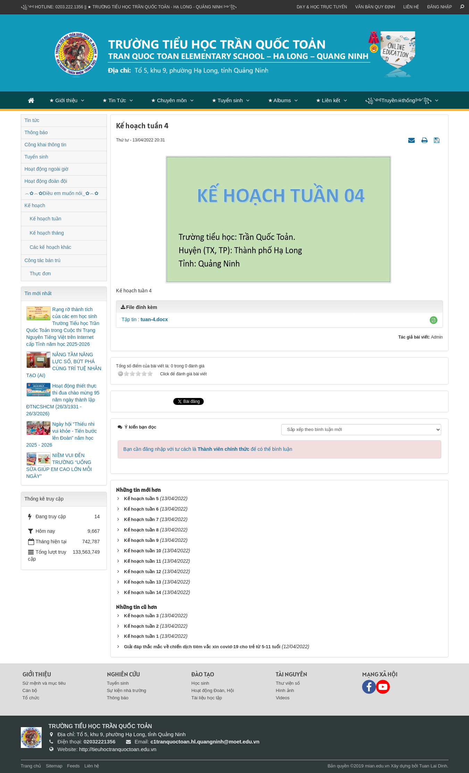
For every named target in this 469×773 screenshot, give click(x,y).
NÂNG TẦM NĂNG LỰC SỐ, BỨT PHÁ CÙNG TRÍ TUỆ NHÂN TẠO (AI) (63, 365)
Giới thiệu (37, 674)
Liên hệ (411, 7)
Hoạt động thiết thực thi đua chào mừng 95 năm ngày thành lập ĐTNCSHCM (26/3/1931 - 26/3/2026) (63, 399)
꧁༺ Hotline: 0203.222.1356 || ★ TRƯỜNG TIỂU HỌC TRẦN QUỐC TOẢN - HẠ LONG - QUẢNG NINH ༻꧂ (129, 7)
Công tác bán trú (43, 260)
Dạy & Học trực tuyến (322, 7)
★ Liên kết (328, 100)
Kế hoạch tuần (45, 218)
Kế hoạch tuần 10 (142, 550)
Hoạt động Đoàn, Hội (212, 690)
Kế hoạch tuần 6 (141, 509)
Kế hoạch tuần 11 (142, 561)
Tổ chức (31, 697)
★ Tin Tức (114, 100)
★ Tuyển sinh (227, 100)
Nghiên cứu (123, 674)
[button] (433, 320)
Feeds (73, 765)
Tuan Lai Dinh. (433, 765)
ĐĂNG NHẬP (439, 7)
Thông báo (36, 132)
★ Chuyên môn (168, 100)
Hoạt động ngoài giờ (47, 169)
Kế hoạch (35, 205)
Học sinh (200, 683)
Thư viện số (288, 683)
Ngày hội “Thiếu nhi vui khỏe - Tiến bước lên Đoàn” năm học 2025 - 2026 (61, 434)
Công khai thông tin (46, 144)
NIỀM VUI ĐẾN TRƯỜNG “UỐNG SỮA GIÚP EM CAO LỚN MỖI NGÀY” (59, 466)
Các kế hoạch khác (51, 247)
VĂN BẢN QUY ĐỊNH (375, 7)
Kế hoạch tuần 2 (141, 626)
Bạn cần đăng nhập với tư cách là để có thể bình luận (207, 449)
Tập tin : (145, 319)
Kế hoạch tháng (47, 233)
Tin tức (32, 120)
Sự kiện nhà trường (126, 690)
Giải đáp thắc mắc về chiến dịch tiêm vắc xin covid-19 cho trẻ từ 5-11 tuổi (202, 646)
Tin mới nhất (38, 293)
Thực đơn (40, 273)
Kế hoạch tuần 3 (141, 615)
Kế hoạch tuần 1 (141, 636)
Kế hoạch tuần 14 (142, 592)
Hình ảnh (285, 690)
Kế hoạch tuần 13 (142, 582)
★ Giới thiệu (63, 100)
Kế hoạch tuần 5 (141, 498)
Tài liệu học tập (206, 697)
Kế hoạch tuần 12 (142, 571)
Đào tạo (202, 674)
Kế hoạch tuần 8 (141, 529)
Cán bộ (30, 690)
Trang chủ (31, 765)
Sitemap (54, 765)
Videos (283, 697)
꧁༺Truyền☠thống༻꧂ (398, 100)
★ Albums (279, 100)
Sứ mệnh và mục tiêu (44, 683)
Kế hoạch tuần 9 (141, 540)
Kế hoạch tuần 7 (141, 519)
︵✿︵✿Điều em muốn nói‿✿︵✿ (62, 193)
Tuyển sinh (36, 157)
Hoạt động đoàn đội (46, 181)
